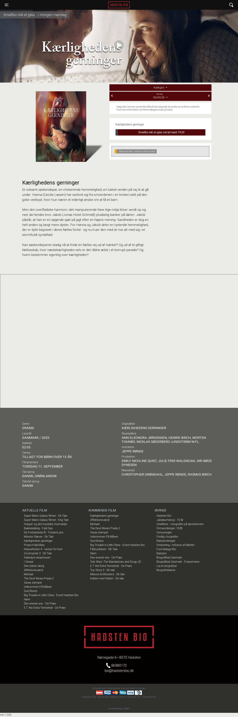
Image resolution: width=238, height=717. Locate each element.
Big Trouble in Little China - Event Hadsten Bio (51, 595)
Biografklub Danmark (169, 557)
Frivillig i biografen (167, 536)
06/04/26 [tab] (160, 96)
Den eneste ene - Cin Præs (40, 603)
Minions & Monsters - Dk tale (107, 574)
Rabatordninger (166, 540)
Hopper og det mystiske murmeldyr (45, 524)
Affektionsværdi (33, 570)
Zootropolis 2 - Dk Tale (38, 553)
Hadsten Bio (119, 5)
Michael (28, 574)
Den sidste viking (34, 566)
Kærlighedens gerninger (38, 540)
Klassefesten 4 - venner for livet (43, 549)
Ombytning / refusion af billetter (176, 545)
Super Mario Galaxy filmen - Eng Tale (46, 520)
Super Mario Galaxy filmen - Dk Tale (45, 515)
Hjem (27, 599)
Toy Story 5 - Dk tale (102, 570)
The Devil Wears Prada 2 (39, 578)
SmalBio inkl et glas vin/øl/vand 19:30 (150, 132)
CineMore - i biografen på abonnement (180, 524)
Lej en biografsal (167, 566)
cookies (141, 688)
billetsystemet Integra (123, 697)
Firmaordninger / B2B (170, 528)
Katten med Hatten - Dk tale (107, 578)
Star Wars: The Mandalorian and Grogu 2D (115, 561)
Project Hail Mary (34, 545)
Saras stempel (33, 582)
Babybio (162, 553)
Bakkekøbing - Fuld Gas (38, 528)
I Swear (28, 561)
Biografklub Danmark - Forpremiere (178, 561)
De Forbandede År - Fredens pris (43, 532)
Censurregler (164, 532)
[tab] (160, 87)
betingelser (113, 688)
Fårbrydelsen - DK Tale (104, 549)
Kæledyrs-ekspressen (37, 557)
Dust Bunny (30, 591)
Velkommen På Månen (38, 586)
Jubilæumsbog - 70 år (170, 520)
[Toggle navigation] (7, 5)
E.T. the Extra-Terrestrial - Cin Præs (45, 607)
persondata (128, 688)
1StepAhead (148, 697)
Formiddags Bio (166, 549)
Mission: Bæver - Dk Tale (39, 536)
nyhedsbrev (99, 688)
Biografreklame (166, 570)
